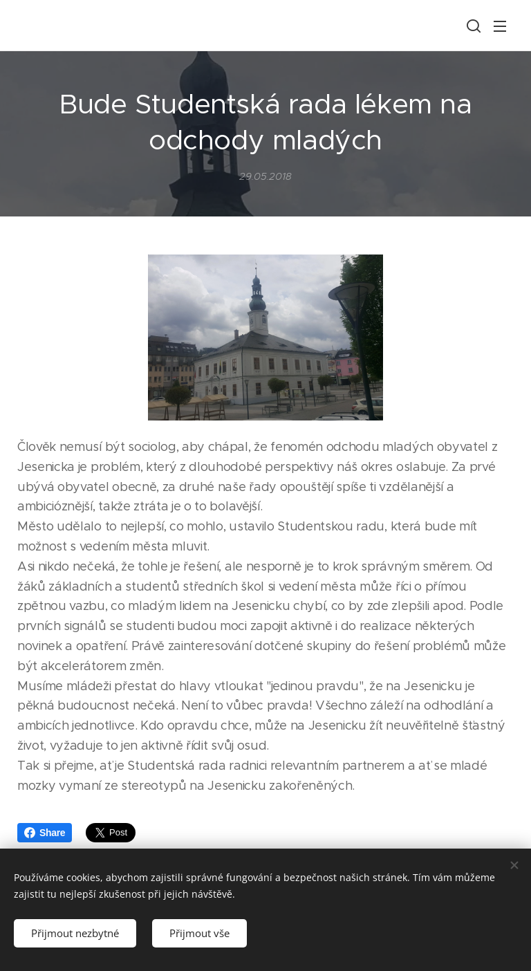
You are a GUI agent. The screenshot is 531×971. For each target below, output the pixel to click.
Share (44, 832)
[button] (472, 25)
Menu (500, 26)
